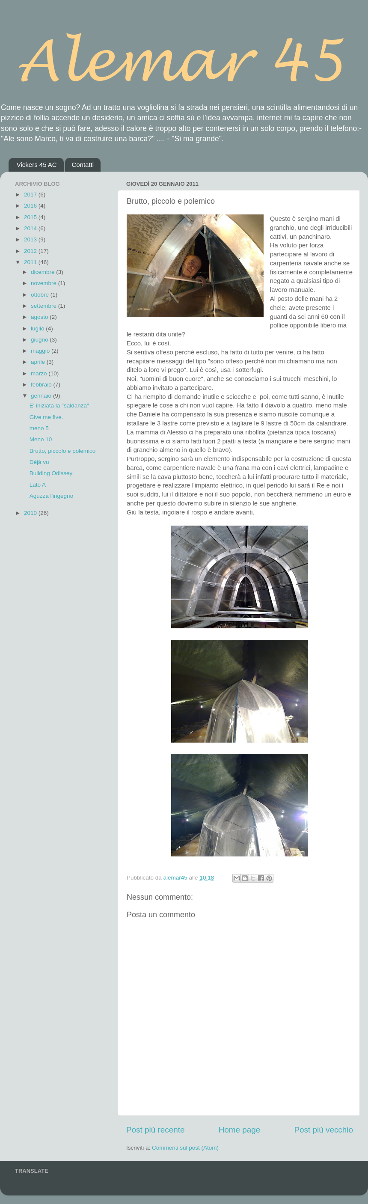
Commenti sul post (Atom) (185, 1148)
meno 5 (39, 428)
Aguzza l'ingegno (51, 496)
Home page (240, 1129)
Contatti (82, 164)
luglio (38, 328)
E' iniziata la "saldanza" (59, 405)
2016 (31, 205)
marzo (39, 373)
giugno (40, 339)
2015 (31, 217)
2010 (31, 513)
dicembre (43, 272)
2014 (31, 228)
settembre (44, 306)
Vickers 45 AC (37, 164)
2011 (31, 262)
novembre (44, 283)
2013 (31, 239)
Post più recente (155, 1129)
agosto (40, 317)
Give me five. (46, 417)
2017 (31, 194)
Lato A (38, 485)
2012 (31, 251)
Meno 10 (41, 439)
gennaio (42, 395)
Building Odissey (51, 473)
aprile (39, 362)
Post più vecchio (323, 1129)
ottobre (40, 294)
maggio (41, 351)
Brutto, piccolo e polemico (63, 451)
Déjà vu (39, 462)
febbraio (42, 384)
